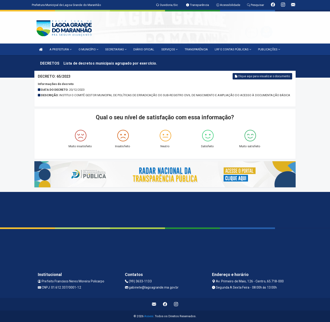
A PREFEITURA (61, 49)
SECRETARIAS (115, 49)
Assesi (149, 316)
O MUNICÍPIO (88, 49)
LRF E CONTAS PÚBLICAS (233, 49)
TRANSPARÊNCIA (196, 49)
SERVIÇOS (169, 49)
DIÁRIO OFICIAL (143, 49)
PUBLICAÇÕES (269, 49)
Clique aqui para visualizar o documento (262, 76)
